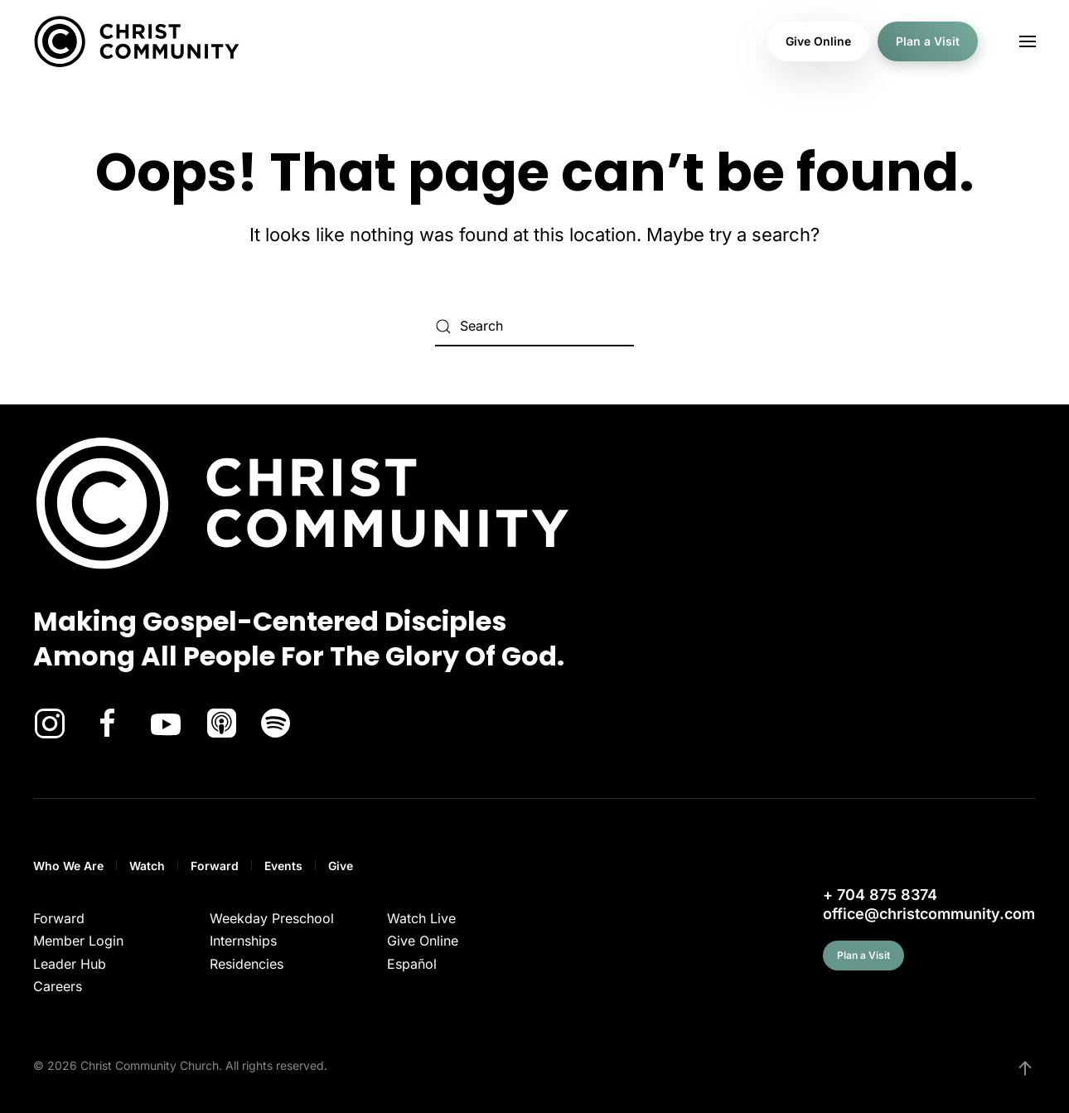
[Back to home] (136, 41)
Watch (147, 866)
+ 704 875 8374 (880, 894)
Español (412, 964)
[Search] (534, 326)
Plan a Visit (928, 41)
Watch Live (421, 918)
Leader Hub (69, 964)
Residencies (246, 964)
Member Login (78, 940)
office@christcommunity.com (929, 913)
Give (340, 866)
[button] (1027, 41)
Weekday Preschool (272, 918)
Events (283, 866)
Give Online (818, 41)
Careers (57, 986)
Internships (243, 940)
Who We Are (68, 866)
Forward (215, 866)
